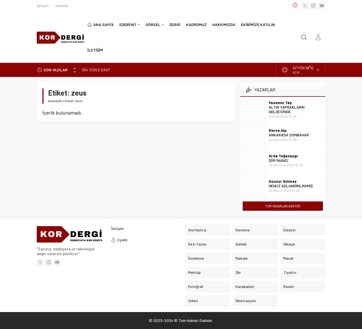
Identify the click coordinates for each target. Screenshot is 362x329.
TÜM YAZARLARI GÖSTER (282, 206)
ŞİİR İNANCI (278, 160)
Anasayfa (55, 101)
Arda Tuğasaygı (283, 155)
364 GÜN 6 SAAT (96, 69)
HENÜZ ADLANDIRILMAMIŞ (291, 185)
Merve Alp (278, 130)
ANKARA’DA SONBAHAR (289, 134)
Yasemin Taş (280, 102)
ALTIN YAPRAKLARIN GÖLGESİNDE (287, 109)
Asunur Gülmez (283, 181)
